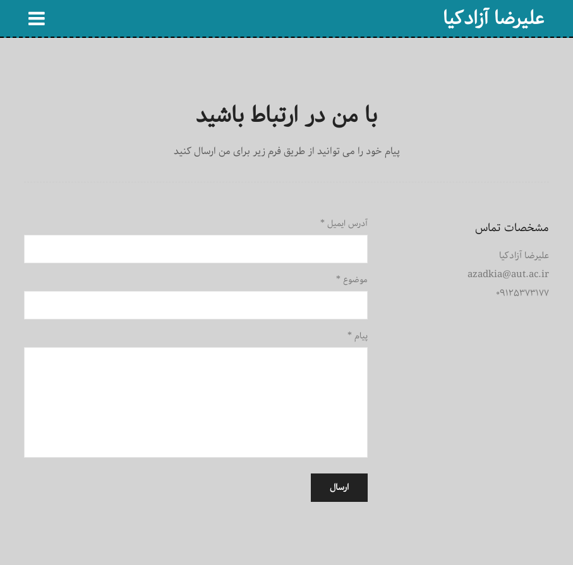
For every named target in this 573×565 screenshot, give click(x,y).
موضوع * (352, 279)
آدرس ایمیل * (344, 223)
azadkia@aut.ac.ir (508, 274)
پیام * (357, 336)
